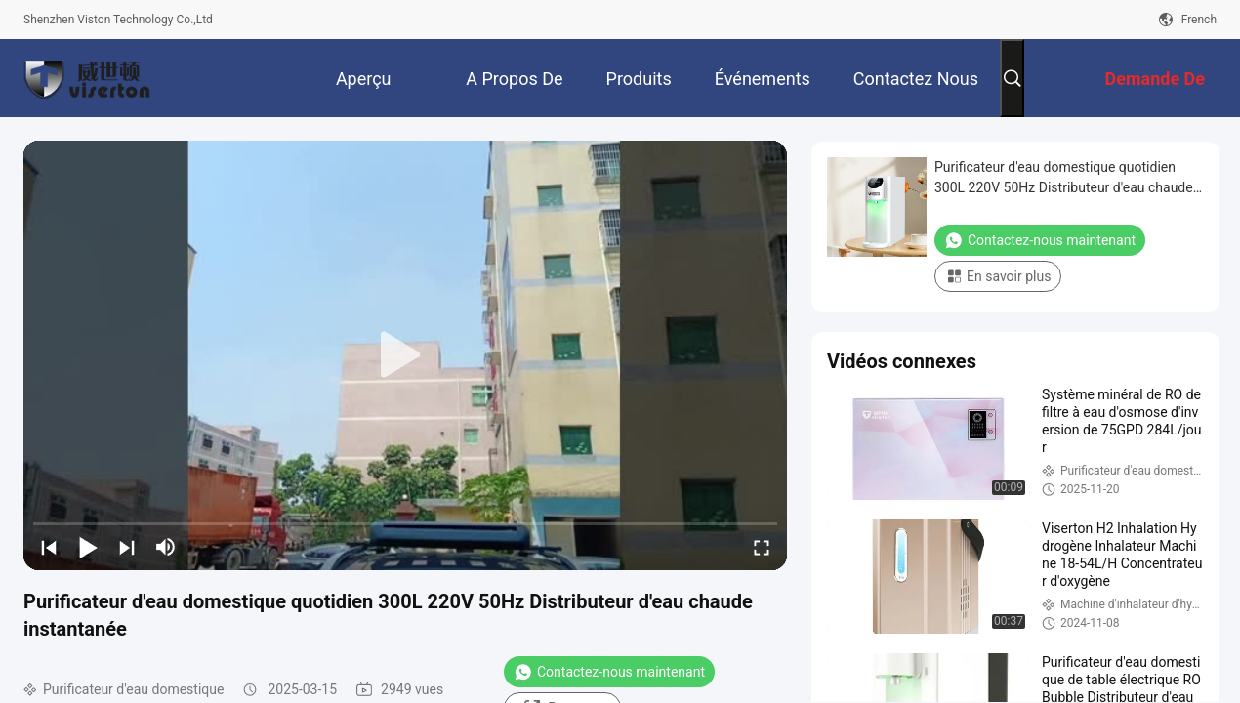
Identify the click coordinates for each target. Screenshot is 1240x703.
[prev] (48, 546)
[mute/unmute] (166, 546)
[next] (126, 546)
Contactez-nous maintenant (609, 672)
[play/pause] (87, 546)
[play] (405, 355)
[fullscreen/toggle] (761, 546)
